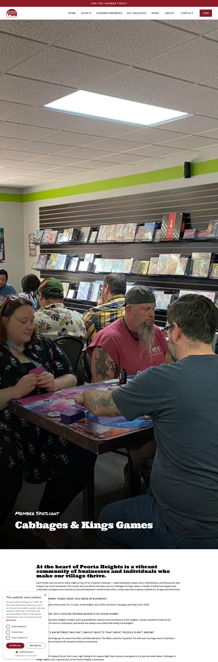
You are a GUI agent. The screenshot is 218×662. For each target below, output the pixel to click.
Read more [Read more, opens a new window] (11, 620)
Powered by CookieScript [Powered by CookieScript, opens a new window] (26, 656)
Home (72, 13)
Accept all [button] (15, 645)
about (170, 13)
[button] (86, 13)
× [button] (45, 595)
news (155, 13)
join (206, 13)
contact (187, 13)
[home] (11, 13)
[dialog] (25, 625)
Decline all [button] (36, 645)
